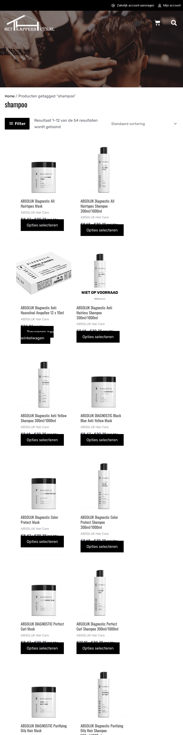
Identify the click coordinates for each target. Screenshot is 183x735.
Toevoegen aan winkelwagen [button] (148, 229)
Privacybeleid (108, 656)
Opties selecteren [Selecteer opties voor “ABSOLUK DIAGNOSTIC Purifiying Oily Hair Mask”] (85, 552)
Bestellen (59, 637)
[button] (137, 23)
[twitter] (159, 638)
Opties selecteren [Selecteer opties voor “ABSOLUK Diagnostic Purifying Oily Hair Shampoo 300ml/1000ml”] (141, 557)
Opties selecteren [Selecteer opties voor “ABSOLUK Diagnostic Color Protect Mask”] (30, 443)
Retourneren (61, 682)
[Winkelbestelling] (140, 124)
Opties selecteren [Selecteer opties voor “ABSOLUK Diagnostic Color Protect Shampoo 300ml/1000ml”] (85, 447)
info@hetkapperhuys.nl (25, 662)
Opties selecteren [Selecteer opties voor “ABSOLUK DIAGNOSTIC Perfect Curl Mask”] (141, 443)
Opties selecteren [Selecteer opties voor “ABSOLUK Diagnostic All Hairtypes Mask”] (30, 224)
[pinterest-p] (147, 649)
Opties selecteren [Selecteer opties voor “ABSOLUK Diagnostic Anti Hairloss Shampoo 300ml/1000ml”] (30, 338)
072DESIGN (125, 724)
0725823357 (15, 668)
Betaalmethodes (65, 649)
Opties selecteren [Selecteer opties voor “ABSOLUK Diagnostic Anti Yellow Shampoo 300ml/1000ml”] (85, 338)
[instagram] (171, 638)
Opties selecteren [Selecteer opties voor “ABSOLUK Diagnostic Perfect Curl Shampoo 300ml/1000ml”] (30, 557)
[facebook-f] (147, 638)
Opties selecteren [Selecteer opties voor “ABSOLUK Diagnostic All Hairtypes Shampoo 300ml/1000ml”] (85, 229)
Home (10, 96)
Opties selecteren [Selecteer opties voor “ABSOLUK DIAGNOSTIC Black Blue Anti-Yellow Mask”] (141, 333)
